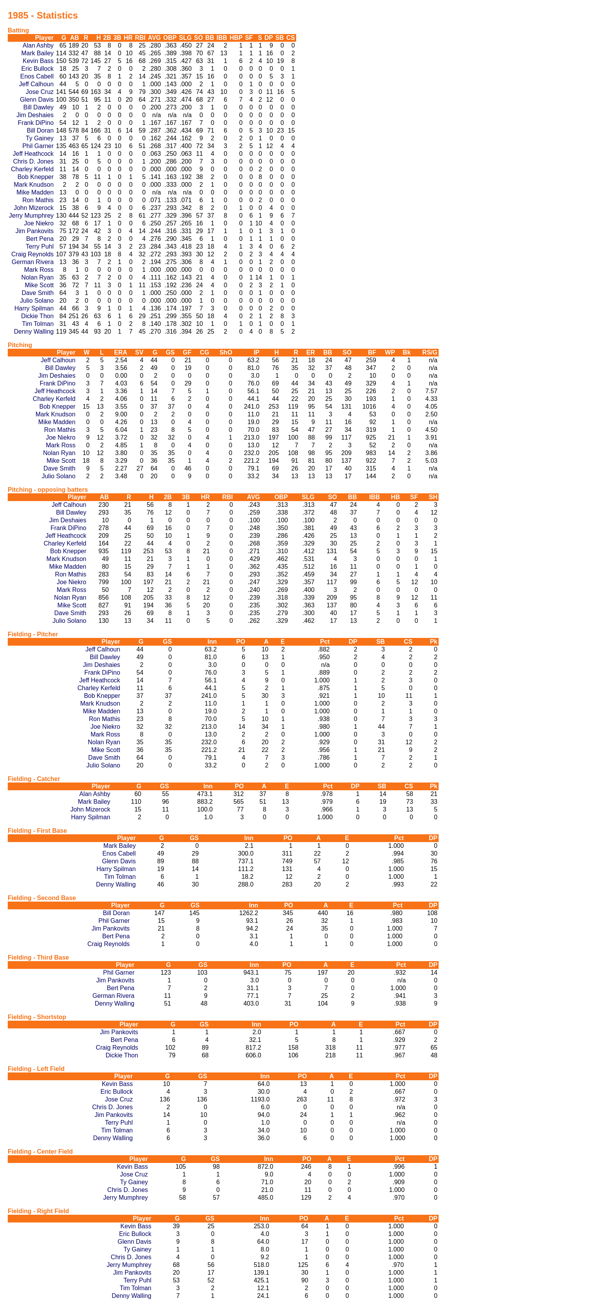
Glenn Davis (36, 99)
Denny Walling (34, 331)
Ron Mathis (38, 200)
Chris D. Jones (33, 161)
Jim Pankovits (34, 231)
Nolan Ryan (37, 277)
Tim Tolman (38, 324)
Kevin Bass (38, 61)
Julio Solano (36, 300)
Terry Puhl (40, 246)
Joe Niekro (38, 223)
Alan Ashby (38, 45)
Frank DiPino (35, 122)
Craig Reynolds (32, 254)
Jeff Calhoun (36, 84)
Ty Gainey (40, 138)
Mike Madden (35, 192)
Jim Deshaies (35, 115)
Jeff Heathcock (33, 153)
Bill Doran (40, 130)
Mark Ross (38, 269)
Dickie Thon (37, 316)
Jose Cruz (40, 92)
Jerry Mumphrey (31, 215)
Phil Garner (38, 146)
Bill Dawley (38, 107)
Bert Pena (39, 238)
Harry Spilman (33, 308)
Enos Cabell (36, 76)
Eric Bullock (37, 68)
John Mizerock (33, 208)
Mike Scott (39, 285)
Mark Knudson (33, 184)
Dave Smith (38, 293)
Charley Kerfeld (32, 169)
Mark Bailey (37, 53)
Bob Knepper (35, 177)
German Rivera (32, 262)
